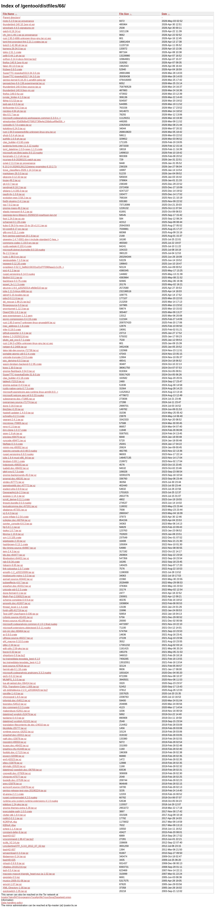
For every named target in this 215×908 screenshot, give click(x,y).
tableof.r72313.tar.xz (13, 381)
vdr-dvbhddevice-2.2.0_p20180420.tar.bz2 (25, 690)
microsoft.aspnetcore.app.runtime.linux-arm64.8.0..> (30, 392)
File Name (8, 14)
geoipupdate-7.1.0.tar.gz (16, 260)
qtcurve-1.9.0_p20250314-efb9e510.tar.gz (25, 288)
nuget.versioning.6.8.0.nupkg (18, 454)
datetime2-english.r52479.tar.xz (19, 714)
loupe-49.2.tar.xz (11, 180)
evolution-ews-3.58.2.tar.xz (17, 197)
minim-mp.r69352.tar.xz (15, 447)
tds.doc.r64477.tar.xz (14, 555)
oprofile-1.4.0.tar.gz (13, 693)
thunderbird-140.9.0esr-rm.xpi (18, 90)
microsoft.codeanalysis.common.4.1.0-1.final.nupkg (30, 624)
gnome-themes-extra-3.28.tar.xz (20, 808)
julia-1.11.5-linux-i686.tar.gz (17, 291)
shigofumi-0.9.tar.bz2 (14, 655)
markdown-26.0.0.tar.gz (15, 173)
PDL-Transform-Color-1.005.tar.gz (21, 686)
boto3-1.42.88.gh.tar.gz (15, 45)
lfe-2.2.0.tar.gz (10, 253)
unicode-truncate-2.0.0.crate (18, 357)
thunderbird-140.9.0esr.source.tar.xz (22, 87)
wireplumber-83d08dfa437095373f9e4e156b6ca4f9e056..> (34, 121)
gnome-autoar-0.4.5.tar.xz (16, 385)
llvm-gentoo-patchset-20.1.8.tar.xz (21, 236)
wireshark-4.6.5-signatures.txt (18, 28)
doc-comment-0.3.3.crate (16, 707)
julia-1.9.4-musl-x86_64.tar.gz (18, 457)
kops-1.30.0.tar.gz (12, 367)
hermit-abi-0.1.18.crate (15, 669)
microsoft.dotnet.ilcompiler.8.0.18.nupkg (24, 249)
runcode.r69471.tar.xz (14, 440)
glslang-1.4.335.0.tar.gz (15, 191)
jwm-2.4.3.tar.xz (11, 551)
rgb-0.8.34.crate (11, 562)
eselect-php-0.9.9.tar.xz (15, 489)
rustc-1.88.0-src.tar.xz (14, 257)
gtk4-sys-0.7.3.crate (13, 471)
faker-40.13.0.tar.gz (13, 66)
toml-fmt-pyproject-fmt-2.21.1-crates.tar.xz (25, 42)
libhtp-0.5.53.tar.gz (13, 100)
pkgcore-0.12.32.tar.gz (15, 177)
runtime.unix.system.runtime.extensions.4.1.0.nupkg (30, 801)
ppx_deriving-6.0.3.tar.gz (16, 360)
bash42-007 (9, 849)
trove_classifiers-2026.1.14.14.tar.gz (22, 170)
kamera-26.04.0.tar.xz (14, 48)
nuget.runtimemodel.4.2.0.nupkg (20, 797)
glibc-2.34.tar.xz (11, 645)
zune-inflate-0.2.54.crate (16, 517)
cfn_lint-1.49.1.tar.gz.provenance (20, 35)
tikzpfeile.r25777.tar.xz (15, 728)
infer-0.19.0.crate (12, 329)
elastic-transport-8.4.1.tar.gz (17, 211)
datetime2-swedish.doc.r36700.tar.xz (22, 770)
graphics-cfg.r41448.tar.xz (16, 749)
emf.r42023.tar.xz (12, 759)
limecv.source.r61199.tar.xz (17, 620)
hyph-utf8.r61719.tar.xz (15, 610)
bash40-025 (9, 860)
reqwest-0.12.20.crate (14, 263)
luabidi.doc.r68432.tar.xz (16, 468)
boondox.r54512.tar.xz (14, 704)
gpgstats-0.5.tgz (11, 877)
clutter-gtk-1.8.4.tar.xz (14, 815)
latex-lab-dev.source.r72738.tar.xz (21, 350)
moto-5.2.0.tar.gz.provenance (18, 21)
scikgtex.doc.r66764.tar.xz (16, 520)
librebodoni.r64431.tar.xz (16, 558)
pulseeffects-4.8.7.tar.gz (15, 582)
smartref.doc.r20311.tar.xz (17, 735)
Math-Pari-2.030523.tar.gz (16, 596)
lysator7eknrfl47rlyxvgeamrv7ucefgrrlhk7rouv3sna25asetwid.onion (36, 897)
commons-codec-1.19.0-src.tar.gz (20, 243)
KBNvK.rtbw (9, 825)
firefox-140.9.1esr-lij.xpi (15, 62)
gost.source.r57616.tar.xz (16, 666)
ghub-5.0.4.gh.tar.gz (13, 135)
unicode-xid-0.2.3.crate (15, 589)
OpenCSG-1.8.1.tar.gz (14, 312)
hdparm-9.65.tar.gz (13, 565)
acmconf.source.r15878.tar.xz (18, 787)
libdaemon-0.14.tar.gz (14, 856)
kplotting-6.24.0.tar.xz (14, 128)
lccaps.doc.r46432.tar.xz (16, 745)
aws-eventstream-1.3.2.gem (17, 315)
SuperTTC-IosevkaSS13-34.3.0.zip (21, 73)
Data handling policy (12, 902)
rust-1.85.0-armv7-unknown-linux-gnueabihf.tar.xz (29, 322)
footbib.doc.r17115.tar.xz (16, 752)
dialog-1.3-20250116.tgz (16, 336)
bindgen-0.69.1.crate (14, 461)
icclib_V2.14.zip (11, 842)
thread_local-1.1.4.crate (15, 607)
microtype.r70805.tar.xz (15, 423)
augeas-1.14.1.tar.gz (14, 496)
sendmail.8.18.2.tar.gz (14, 187)
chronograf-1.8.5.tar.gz (15, 697)
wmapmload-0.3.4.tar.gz (15, 853)
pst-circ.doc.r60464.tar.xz (16, 631)
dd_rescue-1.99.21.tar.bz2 (17, 302)
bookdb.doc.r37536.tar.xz (16, 780)
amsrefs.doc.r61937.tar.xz (16, 603)
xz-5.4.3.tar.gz (10, 513)
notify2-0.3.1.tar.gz (13, 818)
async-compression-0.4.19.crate (20, 319)
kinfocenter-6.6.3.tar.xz (15, 107)
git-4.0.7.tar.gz (10, 184)
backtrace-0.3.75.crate (15, 281)
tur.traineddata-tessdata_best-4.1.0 (21, 659)
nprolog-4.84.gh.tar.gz (14, 111)
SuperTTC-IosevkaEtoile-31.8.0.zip (21, 374)
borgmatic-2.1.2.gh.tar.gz (16, 156)
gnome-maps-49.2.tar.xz (16, 208)
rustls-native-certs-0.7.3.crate (18, 388)
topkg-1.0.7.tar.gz (12, 530)
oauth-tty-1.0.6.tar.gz (14, 194)
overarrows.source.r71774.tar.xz (20, 402)
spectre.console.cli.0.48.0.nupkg (20, 451)
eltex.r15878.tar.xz (12, 763)
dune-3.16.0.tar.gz (12, 406)
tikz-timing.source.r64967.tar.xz (19, 548)
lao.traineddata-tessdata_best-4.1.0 (21, 662)
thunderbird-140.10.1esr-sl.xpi (19, 24)
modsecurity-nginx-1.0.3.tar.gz (19, 575)
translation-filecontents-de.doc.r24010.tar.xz (26, 724)
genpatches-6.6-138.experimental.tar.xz (24, 83)
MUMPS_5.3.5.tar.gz (14, 679)
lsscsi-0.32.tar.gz (12, 652)
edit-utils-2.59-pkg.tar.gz (15, 648)
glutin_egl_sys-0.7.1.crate (16, 340)
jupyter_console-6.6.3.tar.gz (17, 523)
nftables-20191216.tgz (14, 867)
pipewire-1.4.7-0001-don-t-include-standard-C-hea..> (31, 239)
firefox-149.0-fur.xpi (13, 94)
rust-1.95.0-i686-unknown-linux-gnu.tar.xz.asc (27, 38)
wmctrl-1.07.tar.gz (12, 884)
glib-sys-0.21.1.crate (13, 232)
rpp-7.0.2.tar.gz (11, 204)
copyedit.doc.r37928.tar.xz (17, 773)
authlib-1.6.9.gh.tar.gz (14, 139)
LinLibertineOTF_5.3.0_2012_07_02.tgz (24, 846)
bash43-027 (9, 835)
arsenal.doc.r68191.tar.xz (16, 478)
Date (164, 14)
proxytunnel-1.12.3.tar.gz (16, 308)
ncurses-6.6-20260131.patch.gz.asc (22, 159)
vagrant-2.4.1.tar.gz (13, 419)
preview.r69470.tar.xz (14, 437)
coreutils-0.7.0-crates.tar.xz (17, 125)
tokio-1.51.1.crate (12, 52)
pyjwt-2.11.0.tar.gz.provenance (19, 163)
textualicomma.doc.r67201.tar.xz (20, 506)
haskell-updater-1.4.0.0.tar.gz (18, 412)
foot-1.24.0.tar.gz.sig (13, 218)
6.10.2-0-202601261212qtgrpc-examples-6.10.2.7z (30, 166)
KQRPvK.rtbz (10, 822)
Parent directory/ (11, 17)
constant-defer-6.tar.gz (15, 832)
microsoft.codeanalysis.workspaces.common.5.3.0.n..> (32, 118)
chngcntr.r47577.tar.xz (14, 777)
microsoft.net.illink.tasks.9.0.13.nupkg (23, 152)
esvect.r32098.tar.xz (13, 756)
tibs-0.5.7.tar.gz (11, 114)
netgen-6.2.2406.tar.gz (15, 347)
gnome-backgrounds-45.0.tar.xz (19, 475)
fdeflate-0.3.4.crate (13, 444)
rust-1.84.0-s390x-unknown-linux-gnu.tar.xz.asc (28, 343)
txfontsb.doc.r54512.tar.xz (16, 700)
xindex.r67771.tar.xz (13, 482)
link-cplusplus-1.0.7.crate (16, 568)
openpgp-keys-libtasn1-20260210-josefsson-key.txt (30, 215)
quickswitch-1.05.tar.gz (15, 891)
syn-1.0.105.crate (12, 537)
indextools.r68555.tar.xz (15, 464)
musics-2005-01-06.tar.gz (16, 880)
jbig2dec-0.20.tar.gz (13, 409)
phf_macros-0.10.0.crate (16, 641)
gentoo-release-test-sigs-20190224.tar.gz (24, 790)
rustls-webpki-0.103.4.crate (17, 246)
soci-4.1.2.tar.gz (11, 270)
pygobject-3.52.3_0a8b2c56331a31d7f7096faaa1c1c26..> (33, 267)
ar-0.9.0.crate (10, 634)
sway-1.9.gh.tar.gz (12, 433)
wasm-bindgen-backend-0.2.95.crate (22, 364)
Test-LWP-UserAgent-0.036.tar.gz (20, 614)
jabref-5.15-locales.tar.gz (16, 295)
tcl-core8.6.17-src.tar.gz (15, 229)
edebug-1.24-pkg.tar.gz (15, 804)
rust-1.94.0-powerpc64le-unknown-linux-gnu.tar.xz (29, 132)
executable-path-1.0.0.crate (17, 811)
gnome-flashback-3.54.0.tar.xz (19, 371)
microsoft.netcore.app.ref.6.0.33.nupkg (23, 395)
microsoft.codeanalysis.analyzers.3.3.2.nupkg (27, 672)
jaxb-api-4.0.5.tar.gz (13, 104)
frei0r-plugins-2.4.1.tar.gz (16, 201)
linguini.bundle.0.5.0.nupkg (17, 503)
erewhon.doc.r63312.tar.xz (17, 586)
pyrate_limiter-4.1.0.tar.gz (16, 97)
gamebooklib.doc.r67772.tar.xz (19, 485)
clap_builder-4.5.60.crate (16, 142)
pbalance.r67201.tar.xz (15, 509)
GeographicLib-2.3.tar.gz (16, 492)
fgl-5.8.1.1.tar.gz (11, 527)
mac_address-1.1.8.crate (16, 326)
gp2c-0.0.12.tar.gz (12, 676)
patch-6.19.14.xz (11, 31)
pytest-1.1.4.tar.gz (12, 829)
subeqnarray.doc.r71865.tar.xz (19, 399)
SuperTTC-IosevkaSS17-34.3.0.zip (21, 76)
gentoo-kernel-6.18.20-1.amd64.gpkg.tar (24, 80)
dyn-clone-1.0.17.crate (15, 430)
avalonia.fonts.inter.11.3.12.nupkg (21, 146)
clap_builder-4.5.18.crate (16, 378)
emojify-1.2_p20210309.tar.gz (18, 572)
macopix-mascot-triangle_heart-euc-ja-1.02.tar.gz (29, 874)
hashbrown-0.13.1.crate (15, 544)
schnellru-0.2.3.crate (13, 416)
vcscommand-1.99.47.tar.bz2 (18, 839)
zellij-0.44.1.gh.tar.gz (14, 55)
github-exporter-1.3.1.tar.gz (17, 333)
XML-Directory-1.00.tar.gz (16, 887)
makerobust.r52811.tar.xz (16, 711)
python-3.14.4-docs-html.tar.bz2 (19, 59)
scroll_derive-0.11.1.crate (16, 499)
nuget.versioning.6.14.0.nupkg (19, 274)
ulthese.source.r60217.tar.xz (18, 638)
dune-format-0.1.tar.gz (14, 593)
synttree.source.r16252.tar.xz (18, 731)
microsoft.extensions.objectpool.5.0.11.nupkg (27, 627)
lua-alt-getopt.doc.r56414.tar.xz (19, 683)
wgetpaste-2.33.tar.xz (14, 541)
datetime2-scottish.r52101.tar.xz (20, 721)
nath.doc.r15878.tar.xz (14, 738)
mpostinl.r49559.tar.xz (14, 742)
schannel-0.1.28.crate (14, 222)
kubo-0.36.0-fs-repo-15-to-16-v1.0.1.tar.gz (25, 225)
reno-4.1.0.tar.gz (11, 426)
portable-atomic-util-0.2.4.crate (19, 354)
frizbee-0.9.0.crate (12, 69)
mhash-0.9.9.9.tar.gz (14, 863)
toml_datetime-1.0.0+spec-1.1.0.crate (22, 149)
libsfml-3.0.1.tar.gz (12, 277)
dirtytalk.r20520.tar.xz (14, 766)
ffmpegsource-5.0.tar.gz (15, 305)
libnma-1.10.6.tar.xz (13, 534)
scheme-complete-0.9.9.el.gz (18, 600)
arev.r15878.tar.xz (12, 783)
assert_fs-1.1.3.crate (14, 284)
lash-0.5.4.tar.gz (11, 870)
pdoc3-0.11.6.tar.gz (13, 298)
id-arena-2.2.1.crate (13, 794)
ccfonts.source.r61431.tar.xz (18, 617)
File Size (124, 14)
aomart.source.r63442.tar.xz (18, 579)
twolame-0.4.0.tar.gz (13, 718)
